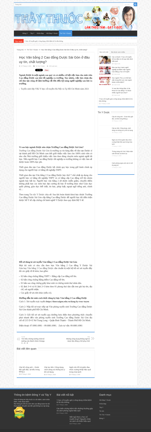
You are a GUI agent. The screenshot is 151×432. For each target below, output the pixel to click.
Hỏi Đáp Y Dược (52, 33)
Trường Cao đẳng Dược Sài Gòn (34, 150)
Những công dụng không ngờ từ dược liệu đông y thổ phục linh (78, 338)
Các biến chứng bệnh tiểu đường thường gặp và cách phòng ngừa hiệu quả (75, 409)
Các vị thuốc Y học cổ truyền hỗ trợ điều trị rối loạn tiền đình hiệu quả (122, 59)
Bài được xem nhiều (118, 52)
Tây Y (32, 33)
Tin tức (101, 410)
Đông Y (25, 33)
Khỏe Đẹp (40, 33)
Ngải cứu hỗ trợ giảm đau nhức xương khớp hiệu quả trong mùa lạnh (80, 368)
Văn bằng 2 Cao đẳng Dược (40, 267)
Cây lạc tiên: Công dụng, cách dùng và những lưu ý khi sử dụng (54, 368)
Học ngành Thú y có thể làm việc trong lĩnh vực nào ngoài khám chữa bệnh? (122, 80)
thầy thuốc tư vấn (32, 399)
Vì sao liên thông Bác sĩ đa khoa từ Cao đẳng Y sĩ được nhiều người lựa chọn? (121, 91)
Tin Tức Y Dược (65, 33)
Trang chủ (18, 4)
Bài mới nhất (104, 52)
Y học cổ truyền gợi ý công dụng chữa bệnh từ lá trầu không (44, 41)
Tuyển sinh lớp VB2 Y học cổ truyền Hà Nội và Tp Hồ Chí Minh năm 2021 (55, 88)
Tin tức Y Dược (36, 194)
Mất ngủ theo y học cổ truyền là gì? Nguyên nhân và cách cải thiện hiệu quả (80, 418)
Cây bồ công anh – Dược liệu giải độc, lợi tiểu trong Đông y (29, 368)
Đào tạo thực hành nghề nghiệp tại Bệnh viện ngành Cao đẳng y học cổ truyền (121, 70)
